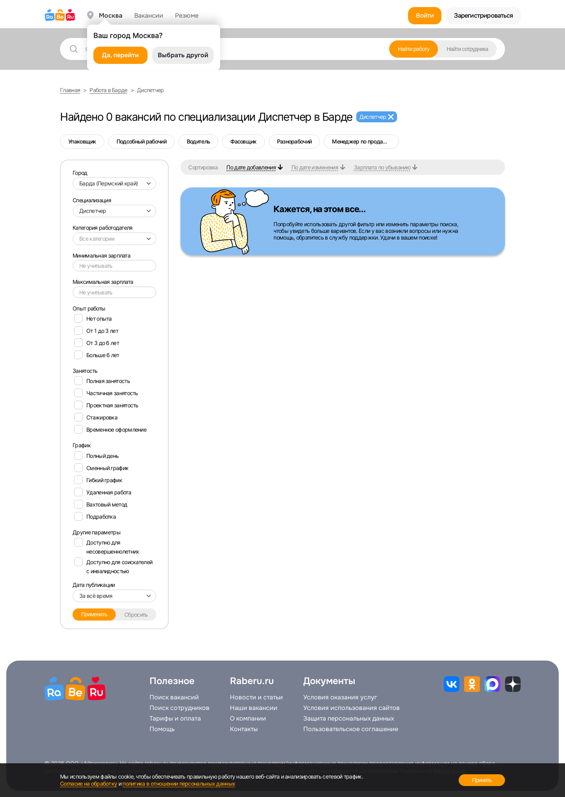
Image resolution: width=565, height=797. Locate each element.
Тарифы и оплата (175, 719)
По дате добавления (250, 167)
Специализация (92, 200)
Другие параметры (96, 532)
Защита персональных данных (348, 719)
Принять (482, 780)
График (82, 445)
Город (80, 172)
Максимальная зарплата (103, 281)
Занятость (85, 370)
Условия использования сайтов (351, 708)
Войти (425, 15)
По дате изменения (315, 167)
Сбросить (136, 614)
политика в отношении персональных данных (178, 783)
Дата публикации (94, 584)
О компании (248, 719)
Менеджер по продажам (363, 141)
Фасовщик (243, 141)
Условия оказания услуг (340, 697)
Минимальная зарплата (101, 255)
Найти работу (413, 49)
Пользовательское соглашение (350, 729)
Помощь (162, 729)
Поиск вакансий (174, 697)
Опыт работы (89, 308)
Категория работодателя (103, 227)
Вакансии (148, 16)
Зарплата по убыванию (382, 167)
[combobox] (114, 183)
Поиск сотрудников (179, 708)
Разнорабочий (294, 141)
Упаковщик (82, 141)
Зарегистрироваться (483, 15)
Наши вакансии (253, 708)
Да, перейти (120, 55)
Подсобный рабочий (141, 141)
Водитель (198, 141)
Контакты (244, 729)
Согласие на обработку (88, 783)
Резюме (187, 16)
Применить (94, 614)
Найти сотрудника (467, 49)
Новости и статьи (256, 697)
